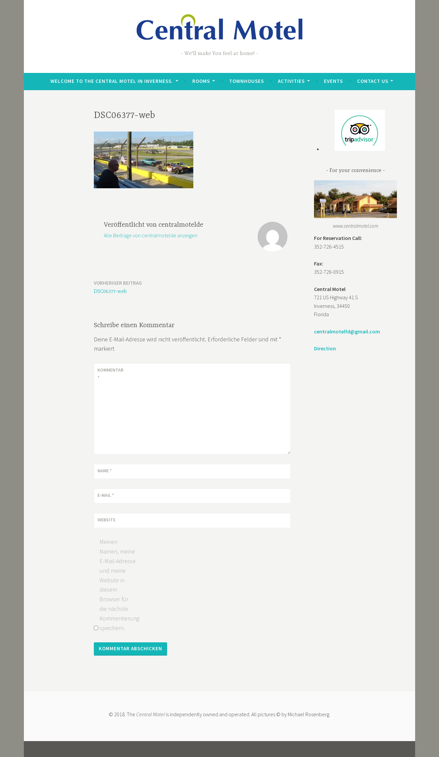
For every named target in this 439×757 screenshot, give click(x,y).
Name (104, 471)
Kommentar (110, 373)
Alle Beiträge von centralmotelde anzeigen (150, 235)
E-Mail (105, 495)
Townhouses (246, 81)
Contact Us (372, 81)
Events (333, 81)
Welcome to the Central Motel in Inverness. (111, 81)
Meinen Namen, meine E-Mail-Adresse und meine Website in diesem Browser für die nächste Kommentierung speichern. (117, 584)
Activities (291, 81)
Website (106, 520)
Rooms (201, 81)
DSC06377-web (118, 287)
